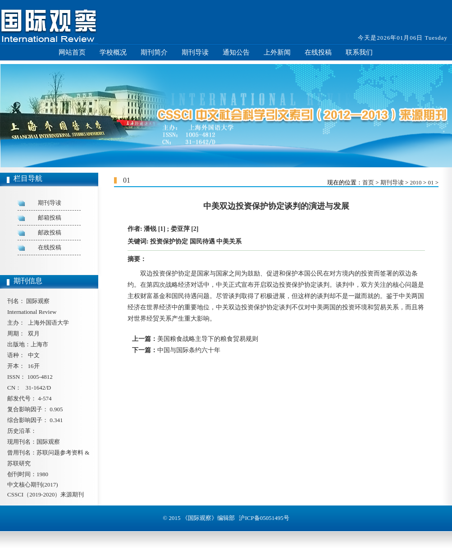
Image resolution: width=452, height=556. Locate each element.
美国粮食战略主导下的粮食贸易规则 (207, 338)
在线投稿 (318, 52)
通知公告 (236, 52)
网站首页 (72, 52)
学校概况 (113, 52)
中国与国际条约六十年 (188, 350)
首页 (368, 182)
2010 (416, 182)
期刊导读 (195, 52)
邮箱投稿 (49, 217)
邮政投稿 (49, 232)
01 (431, 182)
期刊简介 (154, 52)
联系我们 (359, 52)
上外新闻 (277, 52)
